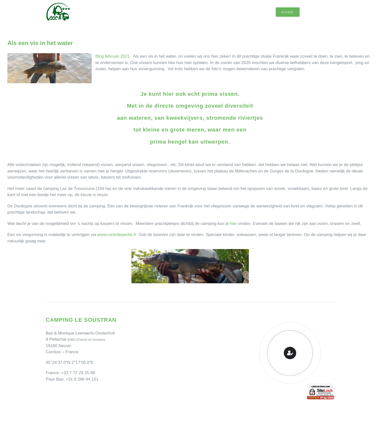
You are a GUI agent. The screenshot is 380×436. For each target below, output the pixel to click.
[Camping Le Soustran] (58, 4)
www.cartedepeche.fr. (117, 234)
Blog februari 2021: (113, 56)
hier (233, 223)
